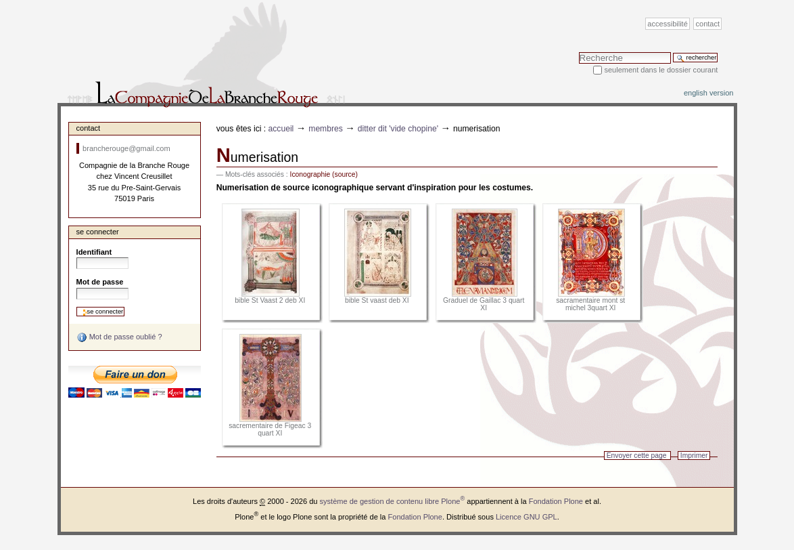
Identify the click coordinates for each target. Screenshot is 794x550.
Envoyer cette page (637, 455)
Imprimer (694, 455)
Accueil (281, 128)
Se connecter (97, 232)
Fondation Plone (556, 501)
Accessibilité (667, 24)
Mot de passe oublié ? (119, 337)
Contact (708, 24)
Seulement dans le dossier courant (661, 70)
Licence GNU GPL (526, 517)
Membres (325, 128)
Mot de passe (100, 282)
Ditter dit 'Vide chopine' (398, 128)
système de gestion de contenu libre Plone (392, 501)
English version (709, 93)
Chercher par (578, 51)
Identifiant (94, 252)
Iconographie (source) (324, 174)
